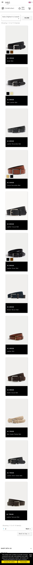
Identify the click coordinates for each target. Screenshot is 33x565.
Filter (27, 18)
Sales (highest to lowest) (11, 18)
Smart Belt (10, 61)
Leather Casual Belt (13, 227)
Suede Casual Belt (12, 392)
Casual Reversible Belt (13, 185)
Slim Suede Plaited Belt (14, 434)
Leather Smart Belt (12, 268)
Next (28, 529)
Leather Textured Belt (13, 517)
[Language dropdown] (30, 2)
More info (30, 555)
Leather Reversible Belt (14, 144)
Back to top (24, 534)
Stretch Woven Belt (13, 310)
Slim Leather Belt (12, 102)
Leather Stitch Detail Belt (14, 475)
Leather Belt (10, 351)
